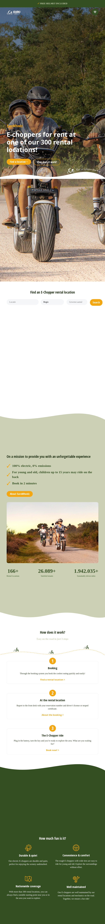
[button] (96, 302)
